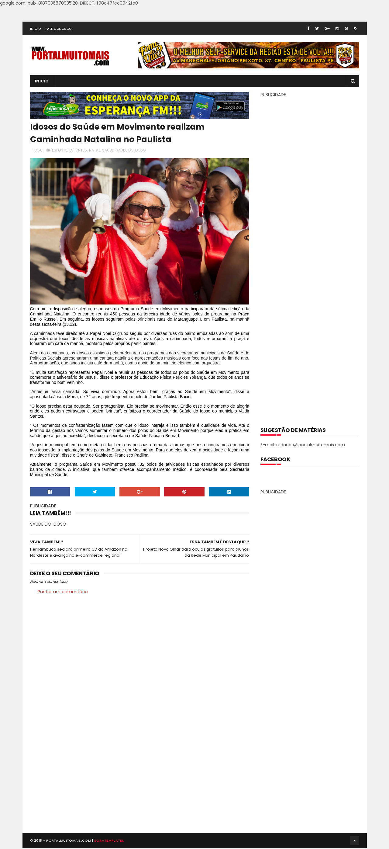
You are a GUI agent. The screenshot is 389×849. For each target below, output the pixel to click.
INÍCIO (35, 28)
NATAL (94, 150)
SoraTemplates (109, 841)
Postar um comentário (63, 592)
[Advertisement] (309, 257)
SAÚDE (108, 150)
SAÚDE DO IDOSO (131, 150)
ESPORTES (78, 150)
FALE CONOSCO (59, 28)
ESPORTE (59, 150)
